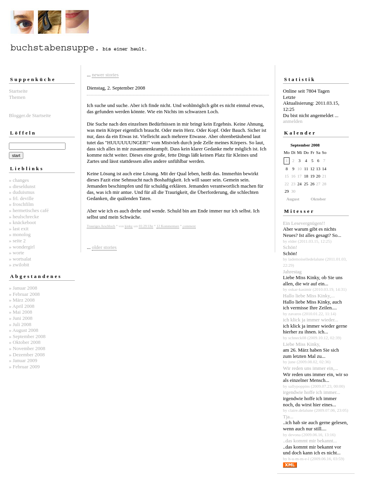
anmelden (293, 121)
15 (286, 176)
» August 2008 (23, 330)
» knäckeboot (22, 222)
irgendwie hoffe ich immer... (311, 392)
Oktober (318, 199)
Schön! (290, 247)
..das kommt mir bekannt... (310, 441)
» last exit (19, 228)
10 (299, 168)
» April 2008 (21, 306)
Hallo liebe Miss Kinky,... (309, 296)
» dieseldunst (22, 186)
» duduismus (21, 192)
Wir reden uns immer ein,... (310, 368)
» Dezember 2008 (27, 354)
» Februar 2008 (24, 294)
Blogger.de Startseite (30, 115)
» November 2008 (27, 348)
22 (286, 183)
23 (293, 183)
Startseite (18, 91)
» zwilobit (19, 265)
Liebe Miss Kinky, (301, 344)
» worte (16, 252)
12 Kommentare (168, 226)
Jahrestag (292, 271)
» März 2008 (21, 300)
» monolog (20, 234)
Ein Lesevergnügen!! (304, 223)
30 (293, 191)
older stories (104, 247)
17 (299, 176)
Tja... (288, 416)
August (293, 199)
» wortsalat (20, 259)
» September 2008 (27, 336)
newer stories (105, 75)
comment (189, 226)
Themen (17, 97)
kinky (129, 226)
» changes (19, 180)
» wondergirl (22, 247)
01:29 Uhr (146, 226)
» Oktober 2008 (25, 342)
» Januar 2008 (23, 288)
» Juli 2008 (20, 324)
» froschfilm (21, 204)
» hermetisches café (29, 210)
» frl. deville (21, 198)
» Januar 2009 (23, 360)
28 (324, 183)
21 (324, 176)
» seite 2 (17, 240)
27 (318, 183)
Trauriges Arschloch (101, 226)
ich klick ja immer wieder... (310, 320)
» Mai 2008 (20, 312)
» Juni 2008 (21, 318)
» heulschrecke (24, 216)
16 (293, 176)
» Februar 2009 (24, 366)
